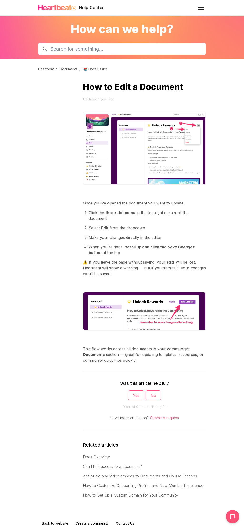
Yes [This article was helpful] (136, 395)
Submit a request (164, 417)
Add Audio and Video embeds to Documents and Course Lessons (140, 476)
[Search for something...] (122, 49)
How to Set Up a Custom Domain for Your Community (130, 495)
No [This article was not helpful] (153, 395)
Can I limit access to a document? (112, 466)
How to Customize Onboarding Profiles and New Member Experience (143, 485)
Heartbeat (46, 69)
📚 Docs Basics (95, 69)
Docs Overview (96, 457)
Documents (68, 69)
